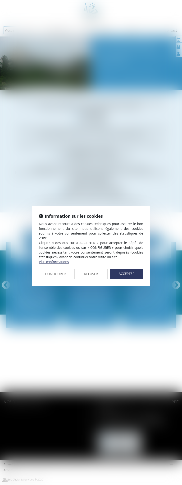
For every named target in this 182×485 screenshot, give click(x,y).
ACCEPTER (127, 273)
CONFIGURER (55, 274)
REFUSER (91, 274)
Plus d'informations (54, 261)
